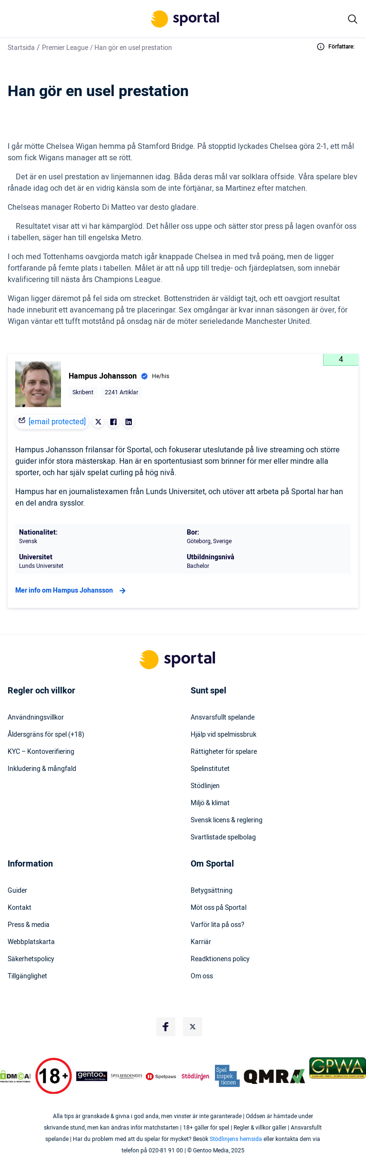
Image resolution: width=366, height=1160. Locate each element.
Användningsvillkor (36, 717)
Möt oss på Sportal (218, 908)
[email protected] (57, 422)
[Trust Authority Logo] (91, 1076)
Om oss (202, 976)
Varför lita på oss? (217, 925)
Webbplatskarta (31, 942)
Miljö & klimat (210, 803)
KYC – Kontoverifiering (41, 752)
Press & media (29, 925)
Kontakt (19, 908)
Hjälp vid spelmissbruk (223, 735)
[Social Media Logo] (165, 1026)
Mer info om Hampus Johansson (71, 590)
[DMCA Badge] (15, 1076)
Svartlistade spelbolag (223, 837)
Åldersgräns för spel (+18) (46, 735)
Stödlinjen (205, 786)
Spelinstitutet (210, 769)
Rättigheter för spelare (224, 752)
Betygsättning (212, 891)
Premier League (65, 48)
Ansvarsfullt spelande (222, 717)
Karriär (201, 942)
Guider (17, 891)
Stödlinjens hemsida (236, 1139)
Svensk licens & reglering (227, 820)
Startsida (21, 48)
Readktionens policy (220, 959)
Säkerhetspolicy (31, 959)
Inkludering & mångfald (42, 769)
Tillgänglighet (27, 976)
